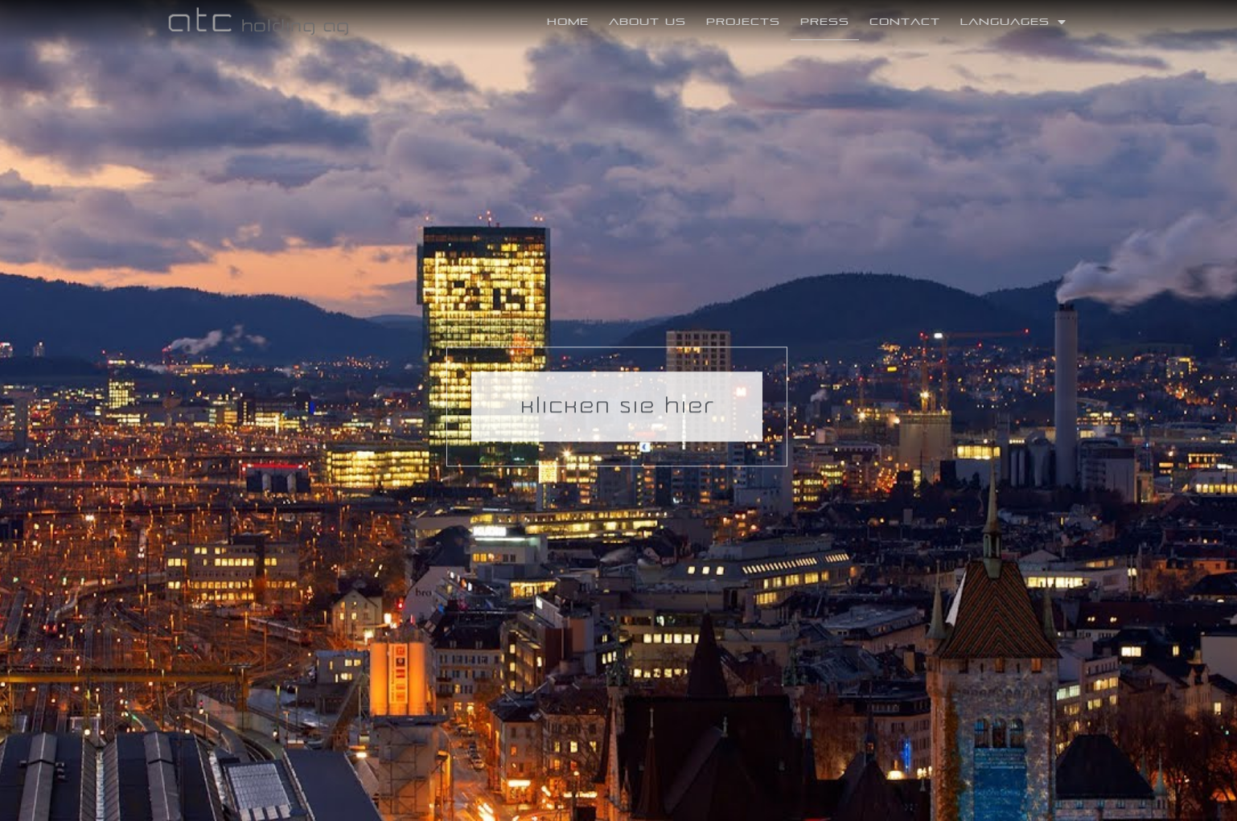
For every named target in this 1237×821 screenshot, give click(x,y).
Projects (743, 21)
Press (824, 21)
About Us (647, 21)
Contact (904, 21)
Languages (1013, 21)
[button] (616, 398)
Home (568, 21)
